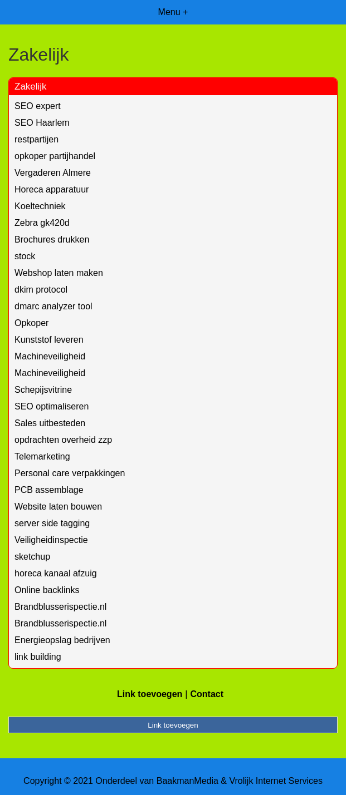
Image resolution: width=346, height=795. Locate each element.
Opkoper (31, 323)
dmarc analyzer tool (53, 306)
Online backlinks (47, 590)
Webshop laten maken (58, 273)
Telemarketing (42, 456)
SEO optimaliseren (51, 406)
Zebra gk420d (42, 223)
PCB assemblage (49, 490)
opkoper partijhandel (54, 156)
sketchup (32, 556)
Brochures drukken (51, 239)
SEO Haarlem (42, 122)
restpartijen (36, 139)
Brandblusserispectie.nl (60, 606)
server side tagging (52, 523)
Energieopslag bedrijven (62, 640)
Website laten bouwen (58, 506)
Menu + (173, 12)
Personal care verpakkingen (69, 473)
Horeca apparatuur (51, 189)
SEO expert (37, 106)
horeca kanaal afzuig (55, 573)
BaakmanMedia (187, 781)
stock (24, 256)
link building (37, 656)
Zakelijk (30, 86)
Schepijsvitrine (43, 389)
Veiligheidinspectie (51, 540)
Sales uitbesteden (49, 423)
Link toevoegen (149, 694)
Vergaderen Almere (52, 172)
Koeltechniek (40, 206)
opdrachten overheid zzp (63, 440)
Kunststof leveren (49, 339)
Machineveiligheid (49, 356)
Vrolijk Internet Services (275, 781)
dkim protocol (40, 289)
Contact (206, 694)
